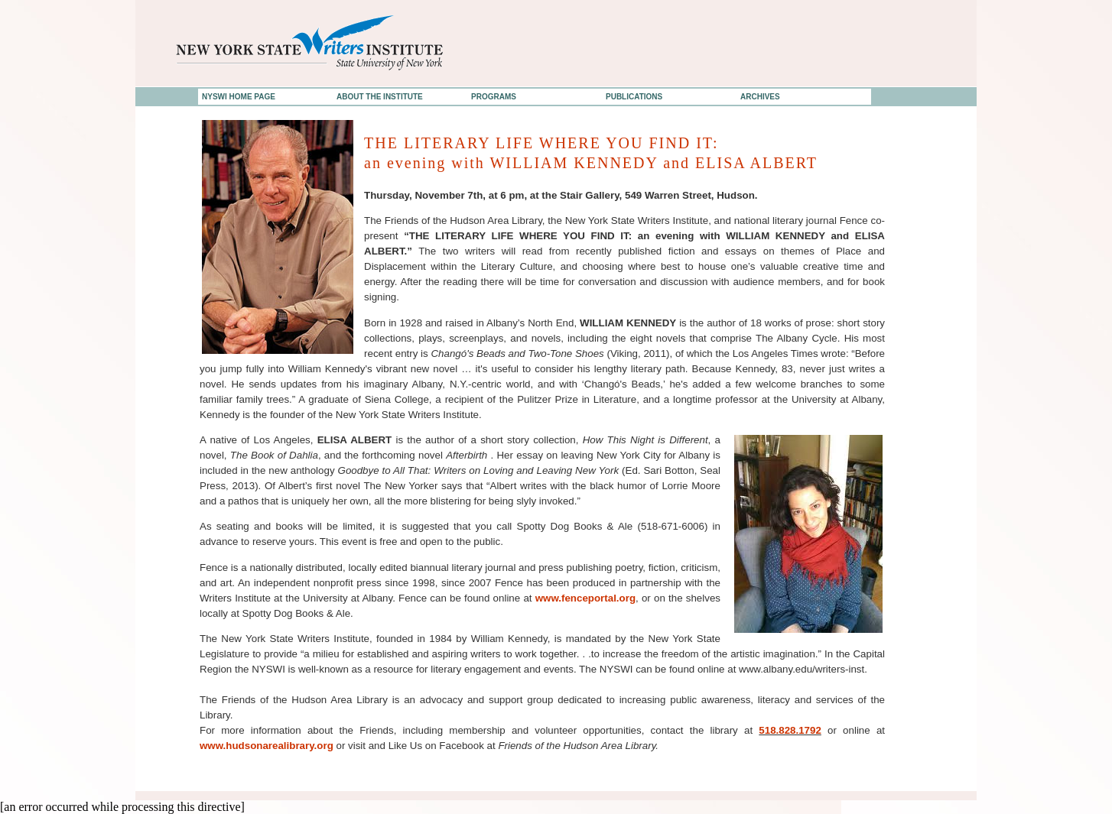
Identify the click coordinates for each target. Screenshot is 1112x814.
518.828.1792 (790, 730)
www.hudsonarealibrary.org (266, 745)
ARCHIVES (760, 96)
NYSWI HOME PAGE (238, 96)
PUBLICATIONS (634, 96)
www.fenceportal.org (585, 598)
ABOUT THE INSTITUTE (380, 96)
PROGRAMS (493, 96)
